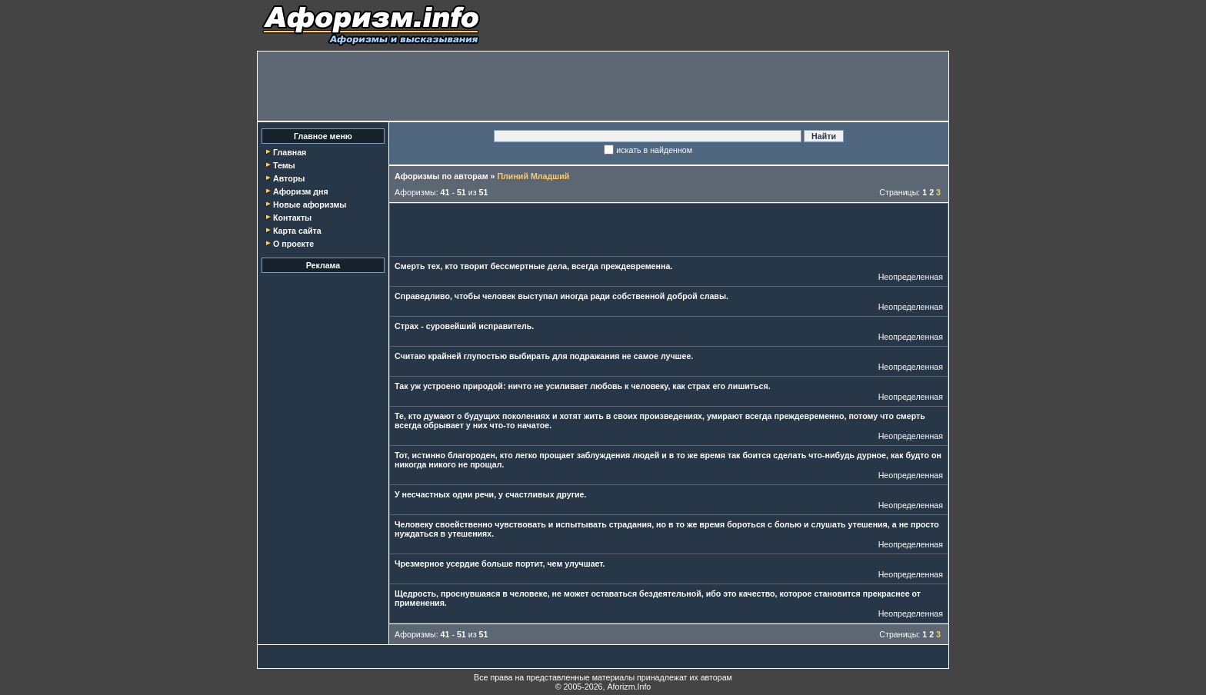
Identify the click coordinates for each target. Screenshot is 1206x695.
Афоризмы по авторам (441, 176)
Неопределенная (910, 276)
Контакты (292, 217)
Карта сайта (297, 230)
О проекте (293, 243)
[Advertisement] (603, 86)
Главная (289, 152)
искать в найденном (654, 150)
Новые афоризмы (309, 204)
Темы (284, 165)
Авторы (289, 178)
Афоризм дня (300, 191)
